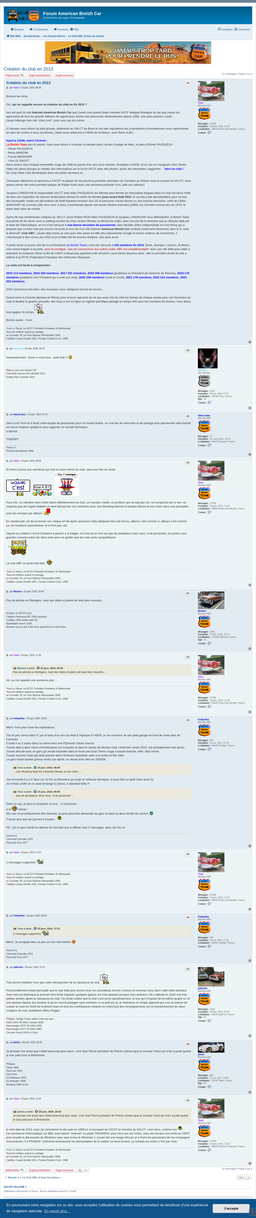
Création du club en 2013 (28, 69)
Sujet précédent (39, 75)
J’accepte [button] (231, 1208)
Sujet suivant (64, 75)
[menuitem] (74, 29)
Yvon (200, 103)
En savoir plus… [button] (57, 1211)
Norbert (202, 611)
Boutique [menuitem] (17, 29)
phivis (201, 1054)
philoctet (202, 988)
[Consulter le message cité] (38, 668)
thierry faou (204, 415)
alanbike (202, 370)
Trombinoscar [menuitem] (38, 29)
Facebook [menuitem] (60, 29)
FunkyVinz (203, 719)
